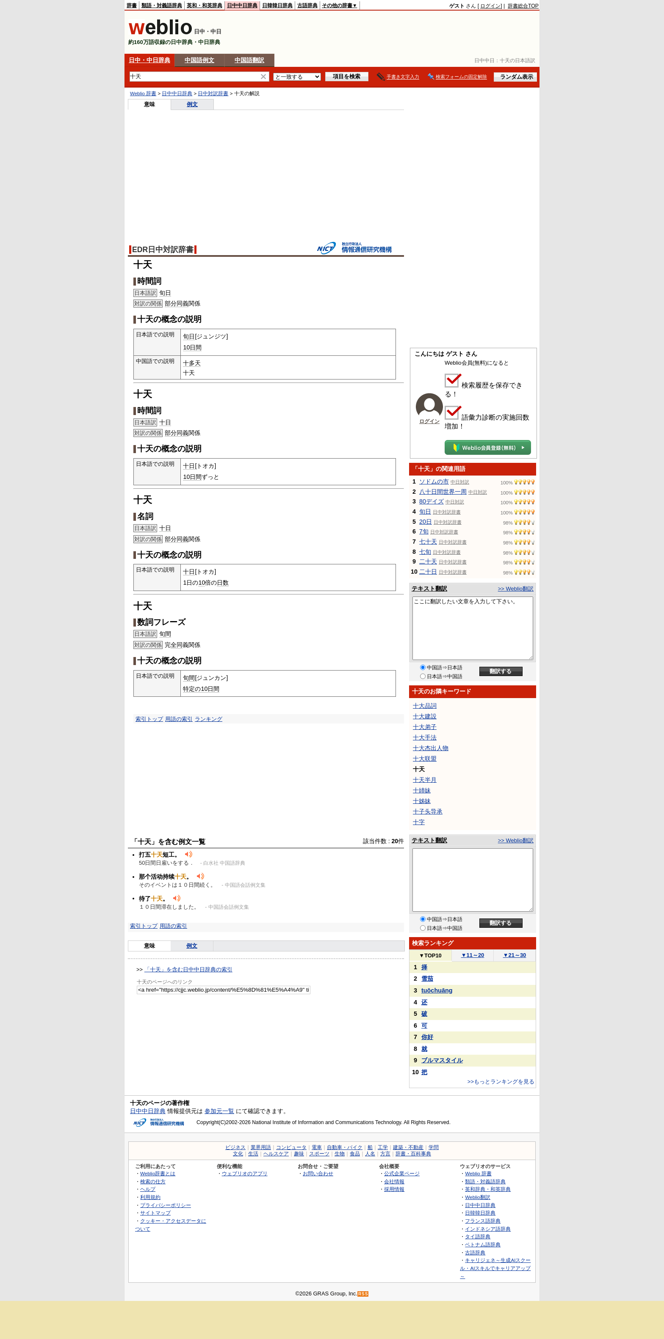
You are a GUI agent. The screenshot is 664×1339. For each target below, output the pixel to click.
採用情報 (394, 1189)
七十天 (428, 541)
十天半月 (425, 779)
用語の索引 (179, 719)
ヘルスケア (276, 1153)
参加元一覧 (219, 1111)
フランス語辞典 (483, 1221)
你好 (427, 1037)
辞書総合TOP (523, 6)
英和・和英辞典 (204, 5)
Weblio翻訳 (477, 1197)
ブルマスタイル (442, 1060)
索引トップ (149, 719)
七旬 (425, 551)
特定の (192, 688)
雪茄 (427, 978)
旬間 (165, 633)
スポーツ (319, 1153)
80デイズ (431, 501)
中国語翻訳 (249, 60)
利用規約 (150, 1197)
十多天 (192, 363)
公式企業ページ (402, 1173)
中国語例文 (199, 60)
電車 (317, 1147)
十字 (419, 822)
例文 (192, 104)
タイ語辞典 (477, 1236)
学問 (434, 1147)
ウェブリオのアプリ (245, 1173)
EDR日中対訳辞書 (163, 249)
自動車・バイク (344, 1147)
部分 (171, 303)
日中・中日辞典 (149, 60)
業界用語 (261, 1147)
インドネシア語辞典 (488, 1229)
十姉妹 (422, 790)
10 (186, 347)
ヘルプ (147, 1189)
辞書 (132, 5)
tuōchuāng (437, 990)
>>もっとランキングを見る (501, 1081)
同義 (182, 303)
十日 (165, 422)
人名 (370, 1153)
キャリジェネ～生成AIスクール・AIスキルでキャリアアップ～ (495, 1268)
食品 (355, 1153)
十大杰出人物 (430, 748)
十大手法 (425, 737)
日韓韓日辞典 (277, 5)
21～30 (514, 955)
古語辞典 (307, 5)
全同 (177, 644)
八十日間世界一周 (443, 491)
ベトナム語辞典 (483, 1244)
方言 (385, 1153)
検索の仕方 (153, 1181)
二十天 (428, 561)
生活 (253, 1153)
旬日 (165, 292)
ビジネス (235, 1147)
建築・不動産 (408, 1147)
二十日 (428, 571)
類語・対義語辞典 (161, 5)
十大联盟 (425, 758)
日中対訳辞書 (213, 93)
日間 (196, 347)
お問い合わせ (318, 1173)
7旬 (424, 531)
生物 (340, 1153)
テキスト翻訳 (429, 588)
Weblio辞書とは (157, 1173)
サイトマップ (155, 1212)
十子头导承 (428, 811)
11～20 (472, 955)
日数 (223, 582)
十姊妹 (422, 800)
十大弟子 (425, 726)
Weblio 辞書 (143, 93)
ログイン (490, 6)
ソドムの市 (434, 481)
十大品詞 (425, 705)
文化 (238, 1153)
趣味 (299, 1153)
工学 (383, 1147)
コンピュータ (291, 1147)
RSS (363, 1294)
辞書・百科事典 (413, 1153)
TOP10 (430, 955)
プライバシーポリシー (165, 1205)
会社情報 (394, 1181)
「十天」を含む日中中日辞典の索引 (188, 969)
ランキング (208, 719)
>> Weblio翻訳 (516, 589)
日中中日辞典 (242, 5)
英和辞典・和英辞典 (488, 1189)
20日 (425, 521)
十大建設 (425, 716)
